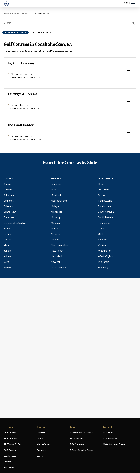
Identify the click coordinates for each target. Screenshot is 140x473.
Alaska (7, 184)
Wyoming (103, 267)
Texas (101, 228)
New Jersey (57, 250)
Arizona (8, 189)
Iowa (6, 262)
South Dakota (105, 217)
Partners (41, 450)
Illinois (7, 250)
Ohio (100, 184)
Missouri (55, 223)
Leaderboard (10, 455)
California (9, 200)
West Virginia (105, 256)
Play (6, 13)
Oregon (102, 195)
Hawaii (7, 239)
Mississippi (56, 217)
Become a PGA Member (81, 432)
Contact (41, 432)
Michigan (55, 206)
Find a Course (10, 438)
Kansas (7, 267)
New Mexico (57, 256)
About (40, 438)
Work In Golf (76, 438)
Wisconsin (103, 262)
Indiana (7, 256)
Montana (55, 228)
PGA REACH (109, 433)
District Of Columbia (15, 223)
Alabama (8, 178)
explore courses (15, 32)
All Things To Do (12, 444)
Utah (100, 234)
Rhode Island (105, 206)
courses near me (42, 32)
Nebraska (56, 234)
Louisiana (56, 184)
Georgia (8, 234)
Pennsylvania (20, 13)
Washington (104, 250)
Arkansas (9, 195)
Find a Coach (10, 432)
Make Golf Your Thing (114, 444)
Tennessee (104, 223)
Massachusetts (59, 200)
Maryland (56, 195)
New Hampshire (59, 245)
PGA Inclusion (110, 438)
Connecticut (10, 212)
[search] (133, 23)
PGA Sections (77, 444)
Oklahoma (103, 189)
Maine (54, 189)
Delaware (9, 217)
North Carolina (58, 267)
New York (56, 262)
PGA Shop (9, 467)
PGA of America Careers (82, 450)
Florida (7, 228)
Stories (7, 461)
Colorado (8, 206)
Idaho (7, 245)
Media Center (43, 444)
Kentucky (56, 178)
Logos (40, 455)
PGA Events (10, 450)
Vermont (102, 239)
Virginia (102, 245)
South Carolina (106, 212)
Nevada (55, 239)
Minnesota (56, 212)
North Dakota (105, 178)
